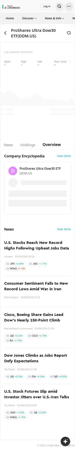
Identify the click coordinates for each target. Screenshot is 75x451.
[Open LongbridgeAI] (65, 441)
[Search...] (59, 6)
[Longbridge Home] (11, 6)
